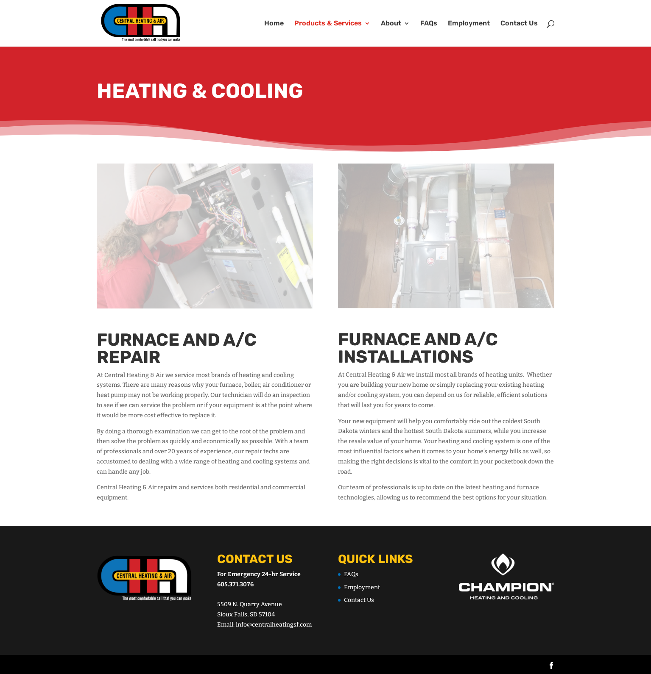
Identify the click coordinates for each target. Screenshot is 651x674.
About (391, 23)
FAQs (428, 23)
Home (274, 23)
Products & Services (328, 23)
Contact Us (519, 23)
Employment (469, 23)
